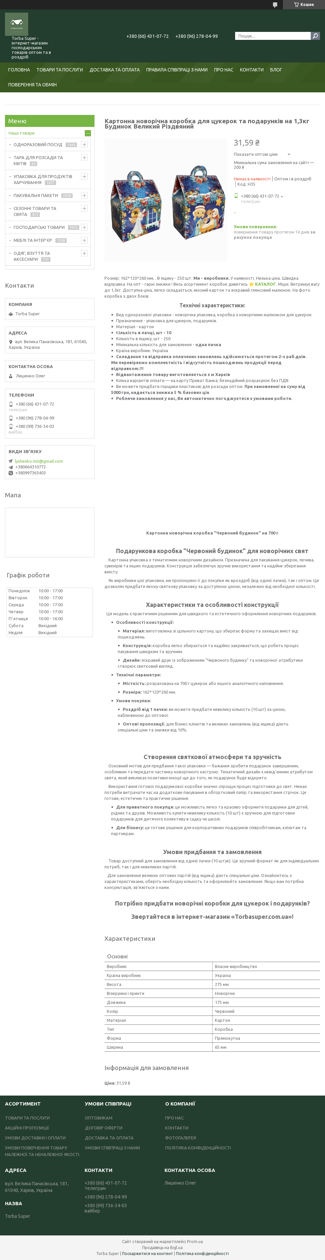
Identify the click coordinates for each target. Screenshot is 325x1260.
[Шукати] (315, 36)
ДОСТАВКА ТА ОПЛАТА (115, 69)
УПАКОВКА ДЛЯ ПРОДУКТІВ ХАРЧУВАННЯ (43, 179)
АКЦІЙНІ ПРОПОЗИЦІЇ (27, 1127)
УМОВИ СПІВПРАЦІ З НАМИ (112, 1147)
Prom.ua (195, 1241)
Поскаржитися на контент (147, 1253)
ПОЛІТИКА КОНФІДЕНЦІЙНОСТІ (198, 1147)
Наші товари (21, 133)
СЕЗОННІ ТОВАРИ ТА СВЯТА (35, 211)
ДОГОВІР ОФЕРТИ (103, 1127)
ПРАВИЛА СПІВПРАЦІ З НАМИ (177, 69)
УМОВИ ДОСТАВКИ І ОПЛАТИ (35, 1137)
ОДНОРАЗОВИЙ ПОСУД (38, 144)
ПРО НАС (223, 69)
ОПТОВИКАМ (98, 1117)
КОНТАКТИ (252, 69)
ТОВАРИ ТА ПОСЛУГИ (59, 69)
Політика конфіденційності (202, 1253)
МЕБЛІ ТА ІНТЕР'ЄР (33, 240)
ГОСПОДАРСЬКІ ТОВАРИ (39, 227)
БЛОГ (276, 69)
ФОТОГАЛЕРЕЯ (180, 1137)
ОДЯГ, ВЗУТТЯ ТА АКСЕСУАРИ (32, 256)
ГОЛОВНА (19, 69)
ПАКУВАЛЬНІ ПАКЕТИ (36, 195)
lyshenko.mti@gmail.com (39, 461)
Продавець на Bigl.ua (162, 1247)
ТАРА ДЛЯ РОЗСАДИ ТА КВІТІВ (38, 160)
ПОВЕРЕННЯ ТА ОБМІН (32, 84)
